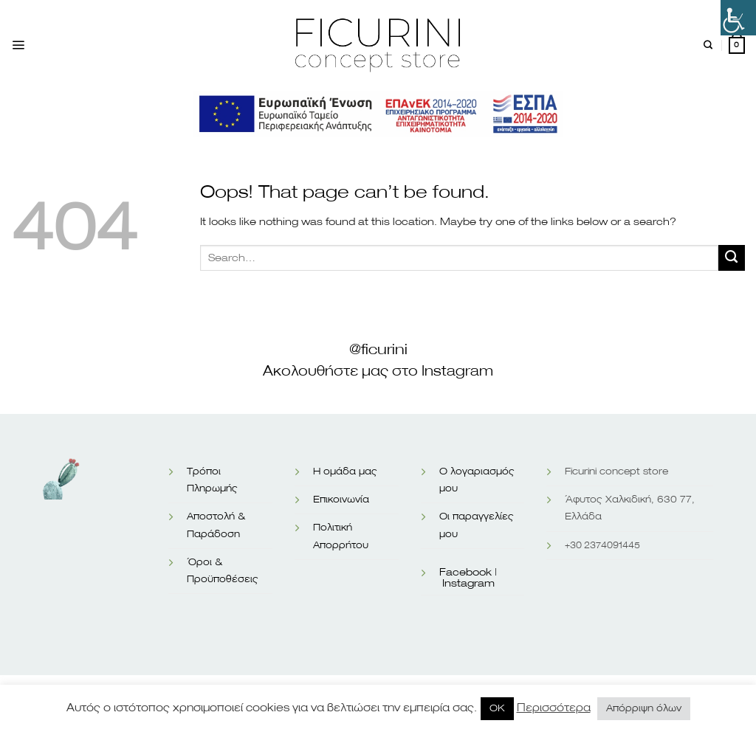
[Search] (708, 45)
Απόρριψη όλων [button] (643, 709)
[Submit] (731, 258)
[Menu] (18, 45)
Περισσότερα (554, 708)
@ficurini (378, 349)
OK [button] (497, 709)
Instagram (468, 583)
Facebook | (468, 572)
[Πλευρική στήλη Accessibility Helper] (738, 17)
